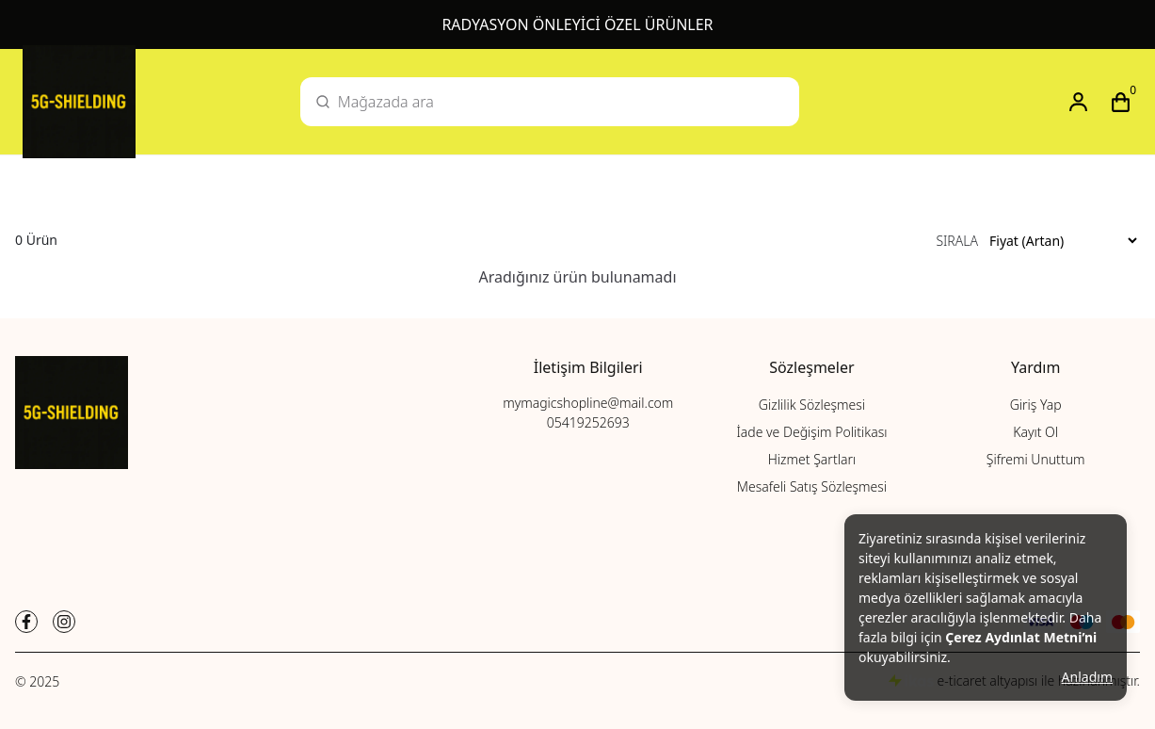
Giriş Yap (1036, 404)
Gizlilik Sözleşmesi (812, 404)
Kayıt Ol (1035, 432)
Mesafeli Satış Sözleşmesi (812, 486)
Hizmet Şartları (812, 459)
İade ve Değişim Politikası (811, 432)
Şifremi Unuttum (1036, 459)
